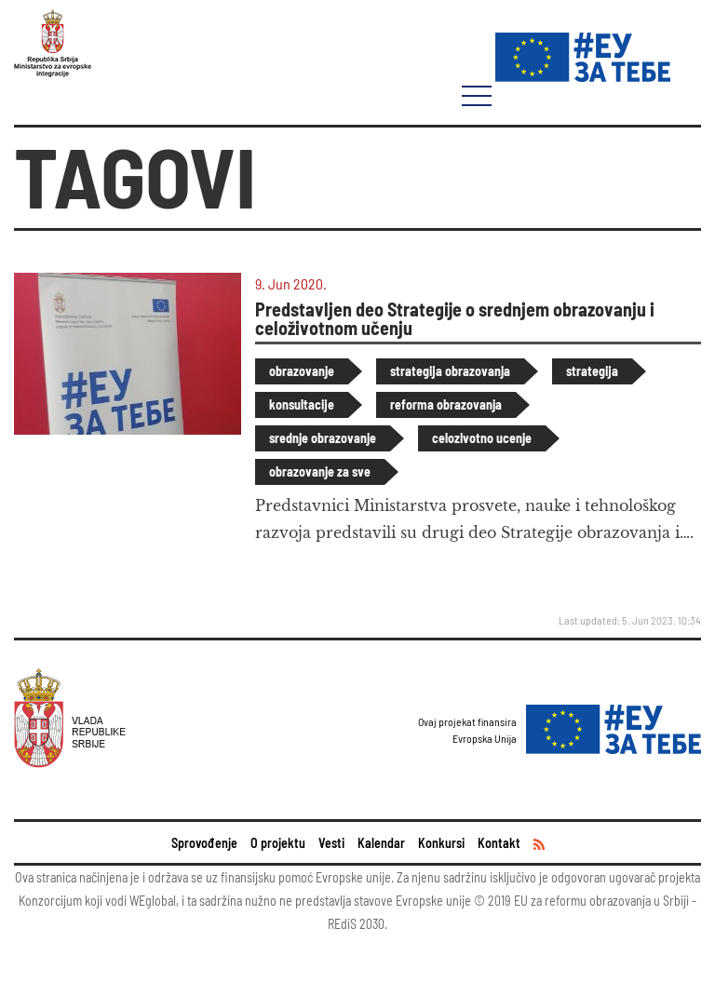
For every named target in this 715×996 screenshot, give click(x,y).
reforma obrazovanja (446, 404)
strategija (592, 371)
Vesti (331, 843)
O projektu (277, 843)
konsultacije (301, 404)
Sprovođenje (204, 843)
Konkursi (441, 843)
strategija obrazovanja (450, 371)
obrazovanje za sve (320, 471)
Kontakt (499, 843)
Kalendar (381, 843)
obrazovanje (301, 371)
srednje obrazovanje (322, 438)
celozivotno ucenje (482, 438)
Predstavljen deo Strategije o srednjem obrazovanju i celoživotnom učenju (454, 318)
